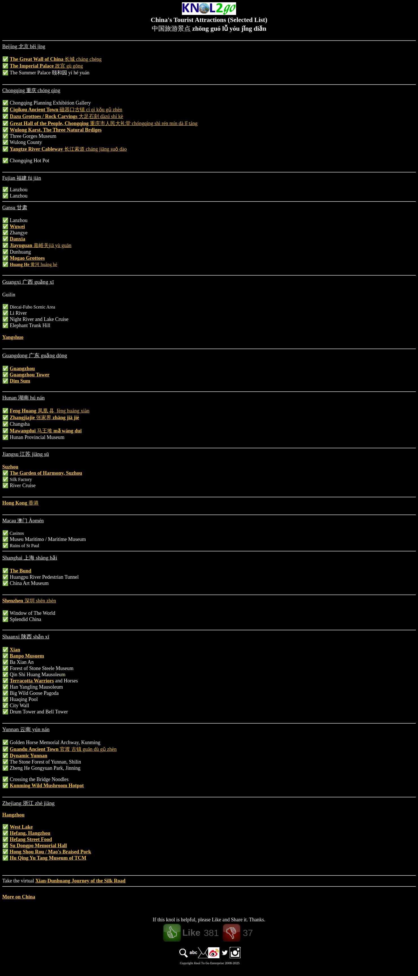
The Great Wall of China (37, 59)
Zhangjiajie (23, 417)
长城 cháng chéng (83, 59)
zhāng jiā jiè (65, 417)
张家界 (43, 417)
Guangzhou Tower (30, 375)
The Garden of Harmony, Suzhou (46, 473)
